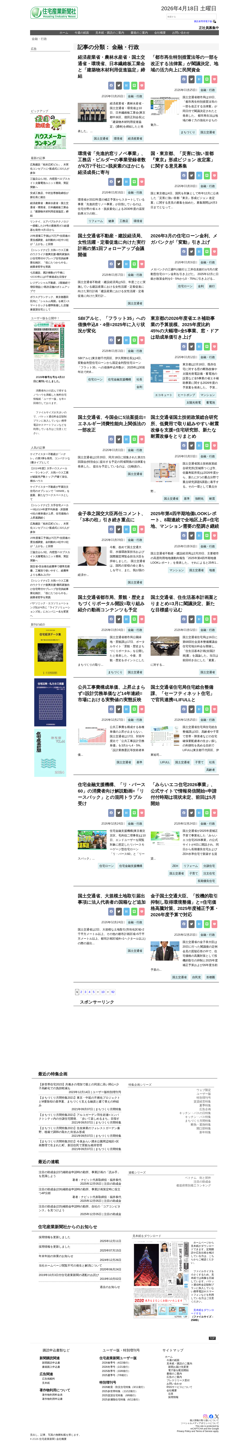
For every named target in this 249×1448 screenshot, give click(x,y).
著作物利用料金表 (52, 1394)
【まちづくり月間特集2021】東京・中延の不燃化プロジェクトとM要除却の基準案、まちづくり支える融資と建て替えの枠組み (79, 1101)
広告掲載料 (48, 1378)
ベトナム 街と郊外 (198, 1177)
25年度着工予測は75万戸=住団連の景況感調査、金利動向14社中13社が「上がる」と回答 (50, 240)
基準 (187, 498)
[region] (146, 1033)
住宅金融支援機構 (119, 379)
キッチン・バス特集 (198, 1117)
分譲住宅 (209, 866)
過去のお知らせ (110, 1287)
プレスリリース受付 (178, 1380)
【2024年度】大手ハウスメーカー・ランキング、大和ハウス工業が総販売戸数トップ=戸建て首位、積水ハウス (50, 474)
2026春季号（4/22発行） (116, 1362)
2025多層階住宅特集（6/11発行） (121, 1399)
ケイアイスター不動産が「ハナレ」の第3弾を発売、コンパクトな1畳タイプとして (50, 458)
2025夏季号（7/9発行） (115, 1375)
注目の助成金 (112, 1183)
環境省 (118, 138)
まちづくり (188, 132)
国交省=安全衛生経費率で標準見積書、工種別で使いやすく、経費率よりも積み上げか (50, 570)
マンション (208, 395)
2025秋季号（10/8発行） (116, 1371)
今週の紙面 (82, 32)
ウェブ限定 (204, 1090)
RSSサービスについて (179, 1387)
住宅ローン (185, 286)
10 (102, 992)
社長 (139, 379)
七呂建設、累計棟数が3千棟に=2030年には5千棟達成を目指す (48, 274)
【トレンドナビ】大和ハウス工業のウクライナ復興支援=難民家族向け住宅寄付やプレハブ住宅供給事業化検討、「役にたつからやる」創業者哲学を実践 (50, 258)
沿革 (170, 1393)
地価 (212, 570)
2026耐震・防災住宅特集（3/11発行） (124, 1387)
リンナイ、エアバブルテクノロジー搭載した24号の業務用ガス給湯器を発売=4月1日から (49, 225)
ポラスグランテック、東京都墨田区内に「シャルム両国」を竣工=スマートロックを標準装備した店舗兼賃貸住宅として (50, 303)
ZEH (175, 866)
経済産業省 (135, 138)
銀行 (212, 286)
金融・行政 (39, 39)
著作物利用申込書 (52, 1399)
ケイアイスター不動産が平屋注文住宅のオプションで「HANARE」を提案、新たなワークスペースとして (49, 493)
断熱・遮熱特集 (201, 1124)
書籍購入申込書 (51, 1367)
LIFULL (165, 762)
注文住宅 (209, 873)
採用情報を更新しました (54, 1237)
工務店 (124, 221)
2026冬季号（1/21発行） (116, 1367)
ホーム (64, 32)
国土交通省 (101, 138)
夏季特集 (205, 1105)
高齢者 (210, 769)
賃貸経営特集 (202, 1101)
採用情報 (173, 1397)
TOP (212, 1338)
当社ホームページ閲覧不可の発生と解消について (70, 1265)
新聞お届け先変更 (178, 1367)
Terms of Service (204, 1431)
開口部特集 (204, 1128)
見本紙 (46, 1383)
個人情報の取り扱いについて (204, 1420)
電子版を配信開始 (178, 1370)
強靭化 (199, 498)
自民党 (196, 977)
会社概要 (160, 32)
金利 (201, 286)
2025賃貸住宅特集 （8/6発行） (119, 1395)
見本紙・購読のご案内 (109, 32)
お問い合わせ (180, 32)
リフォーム (95, 221)
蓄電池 (210, 402)
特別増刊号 (114, 1092)
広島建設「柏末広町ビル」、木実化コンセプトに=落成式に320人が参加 (49, 168)
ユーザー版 (99, 1092)
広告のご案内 (174, 1377)
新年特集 (205, 1132)
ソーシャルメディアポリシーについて (200, 1423)
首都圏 (210, 977)
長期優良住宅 (206, 881)
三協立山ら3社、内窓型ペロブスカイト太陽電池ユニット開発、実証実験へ (50, 183)
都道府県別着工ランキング (193, 1185)
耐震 (212, 498)
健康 (111, 221)
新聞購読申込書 (51, 1362)
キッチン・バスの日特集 (195, 1113)
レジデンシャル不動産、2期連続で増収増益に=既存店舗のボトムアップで (50, 286)
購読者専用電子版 (205, 21)
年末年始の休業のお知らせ (56, 1256)
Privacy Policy (184, 1431)
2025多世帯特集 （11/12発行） (120, 1391)
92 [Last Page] (113, 992)
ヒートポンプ (186, 395)
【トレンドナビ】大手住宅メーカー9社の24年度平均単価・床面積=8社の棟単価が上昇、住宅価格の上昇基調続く (49, 511)
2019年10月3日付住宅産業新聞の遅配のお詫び (69, 1275)
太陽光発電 (193, 402)
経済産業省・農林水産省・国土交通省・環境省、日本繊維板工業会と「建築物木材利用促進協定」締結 (49, 209)
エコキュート (163, 395)
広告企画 (205, 1109)
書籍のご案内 (139, 32)
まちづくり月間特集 (108, 1109)
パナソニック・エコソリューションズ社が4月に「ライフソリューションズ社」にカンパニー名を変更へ (50, 609)
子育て (199, 762)
